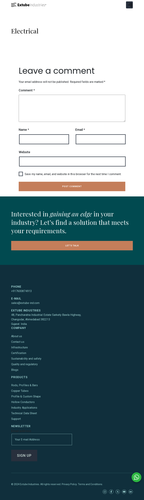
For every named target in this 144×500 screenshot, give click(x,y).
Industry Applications (24, 407)
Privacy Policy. (69, 484)
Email (80, 129)
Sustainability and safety (26, 358)
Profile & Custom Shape (26, 396)
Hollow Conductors (23, 402)
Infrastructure (19, 347)
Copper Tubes (19, 391)
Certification (18, 353)
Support (16, 419)
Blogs (14, 369)
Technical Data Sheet (24, 413)
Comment (27, 90)
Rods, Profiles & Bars (24, 385)
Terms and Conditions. (90, 484)
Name (24, 129)
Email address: (41, 437)
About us (16, 336)
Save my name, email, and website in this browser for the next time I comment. (73, 174)
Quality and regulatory (24, 364)
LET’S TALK (72, 245)
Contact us (17, 341)
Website (24, 152)
